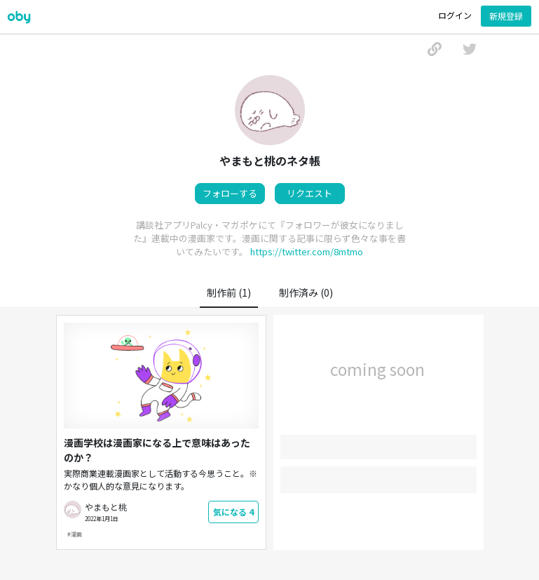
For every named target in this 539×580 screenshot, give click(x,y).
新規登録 (506, 16)
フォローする (230, 193)
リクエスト (309, 193)
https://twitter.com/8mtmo (306, 251)
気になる (233, 512)
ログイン (455, 15)
